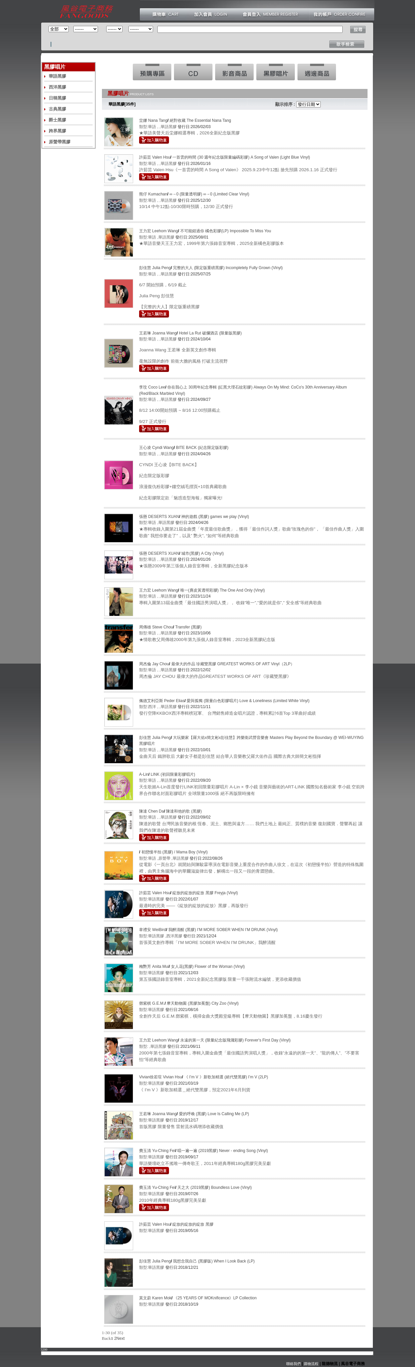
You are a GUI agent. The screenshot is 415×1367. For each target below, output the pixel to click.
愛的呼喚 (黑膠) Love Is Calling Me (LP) (214, 1114)
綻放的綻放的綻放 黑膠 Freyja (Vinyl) (205, 893)
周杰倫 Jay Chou (154, 664)
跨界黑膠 (57, 130)
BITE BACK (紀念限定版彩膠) (202, 447)
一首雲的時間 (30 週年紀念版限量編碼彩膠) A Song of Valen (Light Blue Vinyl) (241, 157)
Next (121, 1338)
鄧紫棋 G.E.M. (152, 1003)
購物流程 (310, 1364)
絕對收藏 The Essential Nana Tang (200, 120)
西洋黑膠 (57, 87)
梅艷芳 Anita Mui (154, 966)
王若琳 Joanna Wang (158, 333)
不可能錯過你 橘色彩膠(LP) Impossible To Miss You (225, 231)
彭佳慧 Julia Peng (155, 267)
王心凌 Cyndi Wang (156, 447)
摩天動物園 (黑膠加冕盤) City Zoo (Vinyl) (202, 1003)
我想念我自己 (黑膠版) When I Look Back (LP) (214, 1261)
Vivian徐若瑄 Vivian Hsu (160, 1077)
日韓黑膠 (57, 98)
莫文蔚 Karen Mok (155, 1298)
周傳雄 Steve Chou (156, 627)
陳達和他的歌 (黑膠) (184, 811)
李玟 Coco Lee (152, 387)
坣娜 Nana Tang (153, 120)
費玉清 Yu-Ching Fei (157, 1150)
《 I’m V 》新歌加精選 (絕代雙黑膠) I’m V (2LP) (226, 1077)
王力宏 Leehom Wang (158, 231)
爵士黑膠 (57, 119)
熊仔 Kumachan (153, 194)
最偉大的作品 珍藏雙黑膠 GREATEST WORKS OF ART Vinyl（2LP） (233, 664)
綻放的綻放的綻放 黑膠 (192, 1224)
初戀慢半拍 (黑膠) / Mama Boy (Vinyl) (174, 852)
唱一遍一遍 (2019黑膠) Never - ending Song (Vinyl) (222, 1150)
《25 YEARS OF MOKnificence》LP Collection (215, 1298)
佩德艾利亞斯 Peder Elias (162, 700)
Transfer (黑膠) (188, 627)
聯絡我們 (293, 1364)
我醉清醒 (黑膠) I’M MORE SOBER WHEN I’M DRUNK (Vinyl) (223, 929)
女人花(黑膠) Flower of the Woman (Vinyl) (208, 966)
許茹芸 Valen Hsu (154, 157)
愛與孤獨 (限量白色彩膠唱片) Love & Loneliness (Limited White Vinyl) (248, 700)
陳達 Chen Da (151, 811)
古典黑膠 (57, 109)
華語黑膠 (57, 76)
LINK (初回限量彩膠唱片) (173, 774)
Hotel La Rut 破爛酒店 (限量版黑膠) (210, 333)
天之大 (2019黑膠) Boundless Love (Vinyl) (214, 1187)
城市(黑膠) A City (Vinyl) (202, 553)
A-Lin (143, 774)
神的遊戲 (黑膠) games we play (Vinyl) (215, 516)
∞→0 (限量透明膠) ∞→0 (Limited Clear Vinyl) (209, 194)
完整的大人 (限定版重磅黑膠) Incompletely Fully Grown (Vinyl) (228, 267)
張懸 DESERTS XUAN (159, 516)
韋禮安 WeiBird (152, 929)
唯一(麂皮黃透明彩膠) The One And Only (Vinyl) (222, 590)
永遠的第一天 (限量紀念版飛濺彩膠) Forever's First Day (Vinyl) (235, 1040)
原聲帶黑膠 (59, 141)
